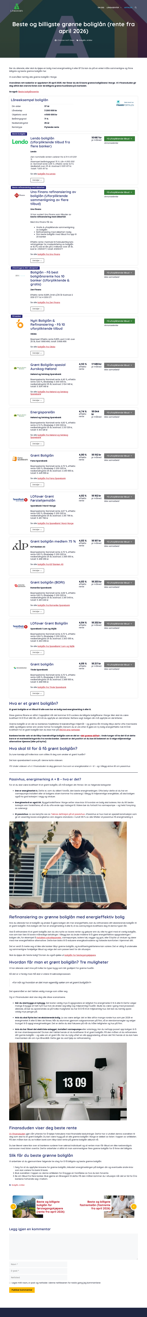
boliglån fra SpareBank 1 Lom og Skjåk (56, 646)
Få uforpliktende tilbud (119, 138)
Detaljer (37, 180)
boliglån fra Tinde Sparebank (52, 687)
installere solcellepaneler (49, 937)
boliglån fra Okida (46, 346)
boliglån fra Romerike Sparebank (54, 605)
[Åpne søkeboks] (136, 7)
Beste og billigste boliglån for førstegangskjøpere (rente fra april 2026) (51, 1206)
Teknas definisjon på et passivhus (68, 814)
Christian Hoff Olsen (65, 40)
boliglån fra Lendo (46, 173)
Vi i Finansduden (17, 1133)
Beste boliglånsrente (28, 91)
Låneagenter (115, 7)
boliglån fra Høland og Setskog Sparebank (49, 392)
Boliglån (82, 40)
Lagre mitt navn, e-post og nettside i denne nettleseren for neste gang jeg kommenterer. (56, 1282)
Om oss (101, 7)
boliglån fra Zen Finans (49, 302)
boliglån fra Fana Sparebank (52, 478)
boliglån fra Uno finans (49, 254)
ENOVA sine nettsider (69, 729)
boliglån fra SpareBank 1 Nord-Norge (56, 523)
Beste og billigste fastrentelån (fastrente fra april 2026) (95, 1205)
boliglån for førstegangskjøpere (80, 955)
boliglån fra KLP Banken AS (50, 564)
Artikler (128, 7)
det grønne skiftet (90, 735)
